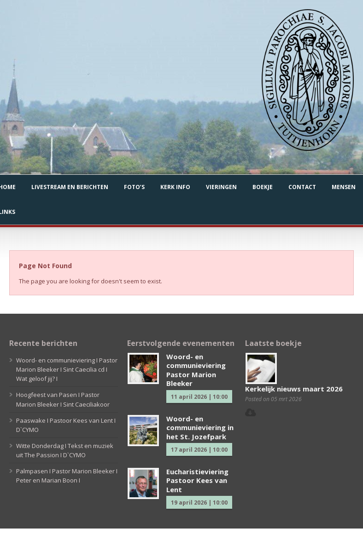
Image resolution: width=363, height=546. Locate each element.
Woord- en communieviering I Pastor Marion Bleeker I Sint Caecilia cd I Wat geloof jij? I (66, 369)
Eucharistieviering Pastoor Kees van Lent (197, 480)
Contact (302, 187)
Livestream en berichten (69, 187)
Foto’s (134, 187)
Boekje (262, 187)
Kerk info (175, 187)
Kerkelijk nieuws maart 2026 (294, 388)
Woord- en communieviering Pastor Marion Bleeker (196, 370)
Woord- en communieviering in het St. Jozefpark (200, 427)
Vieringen (221, 187)
